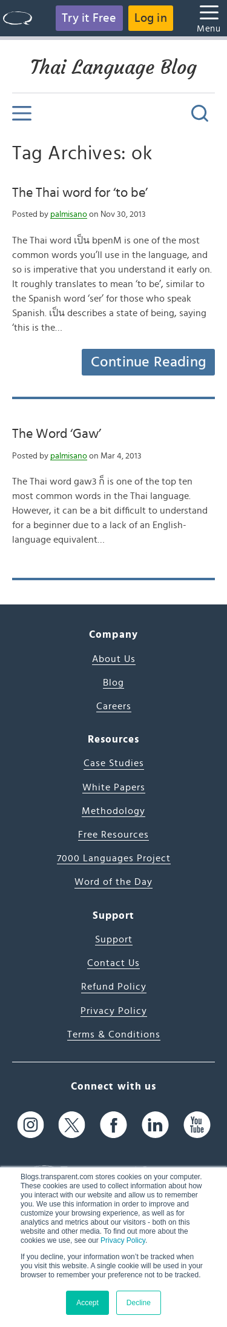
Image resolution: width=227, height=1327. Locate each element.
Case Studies (114, 763)
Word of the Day (113, 882)
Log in (150, 18)
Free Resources (113, 834)
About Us (114, 659)
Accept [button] (87, 1303)
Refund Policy (113, 986)
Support (114, 939)
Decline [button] (139, 1303)
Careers (113, 706)
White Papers (113, 787)
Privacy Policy (122, 1240)
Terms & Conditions (113, 1034)
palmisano (68, 214)
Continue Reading (148, 362)
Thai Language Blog (113, 67)
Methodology (113, 811)
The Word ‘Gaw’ (56, 433)
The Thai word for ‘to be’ (80, 192)
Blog (113, 682)
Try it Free (89, 18)
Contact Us (113, 963)
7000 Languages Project (114, 858)
